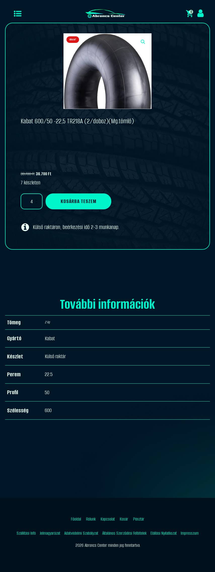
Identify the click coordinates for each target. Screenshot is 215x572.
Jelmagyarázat (50, 533)
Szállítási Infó (26, 533)
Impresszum (190, 533)
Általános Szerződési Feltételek (124, 533)
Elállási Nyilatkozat (164, 533)
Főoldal (76, 519)
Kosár (124, 519)
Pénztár (138, 519)
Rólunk (91, 519)
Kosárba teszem (78, 201)
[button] (143, 41)
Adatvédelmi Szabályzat (81, 533)
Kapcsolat (108, 519)
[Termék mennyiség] (32, 201)
